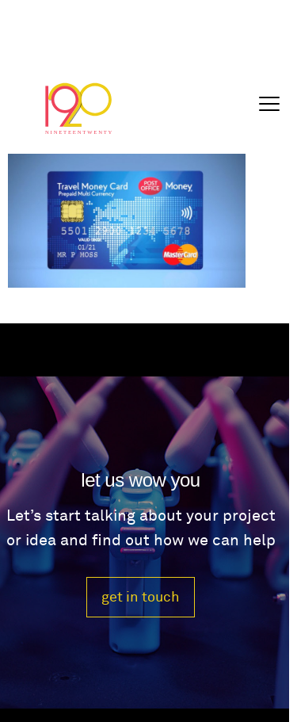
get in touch (140, 597)
